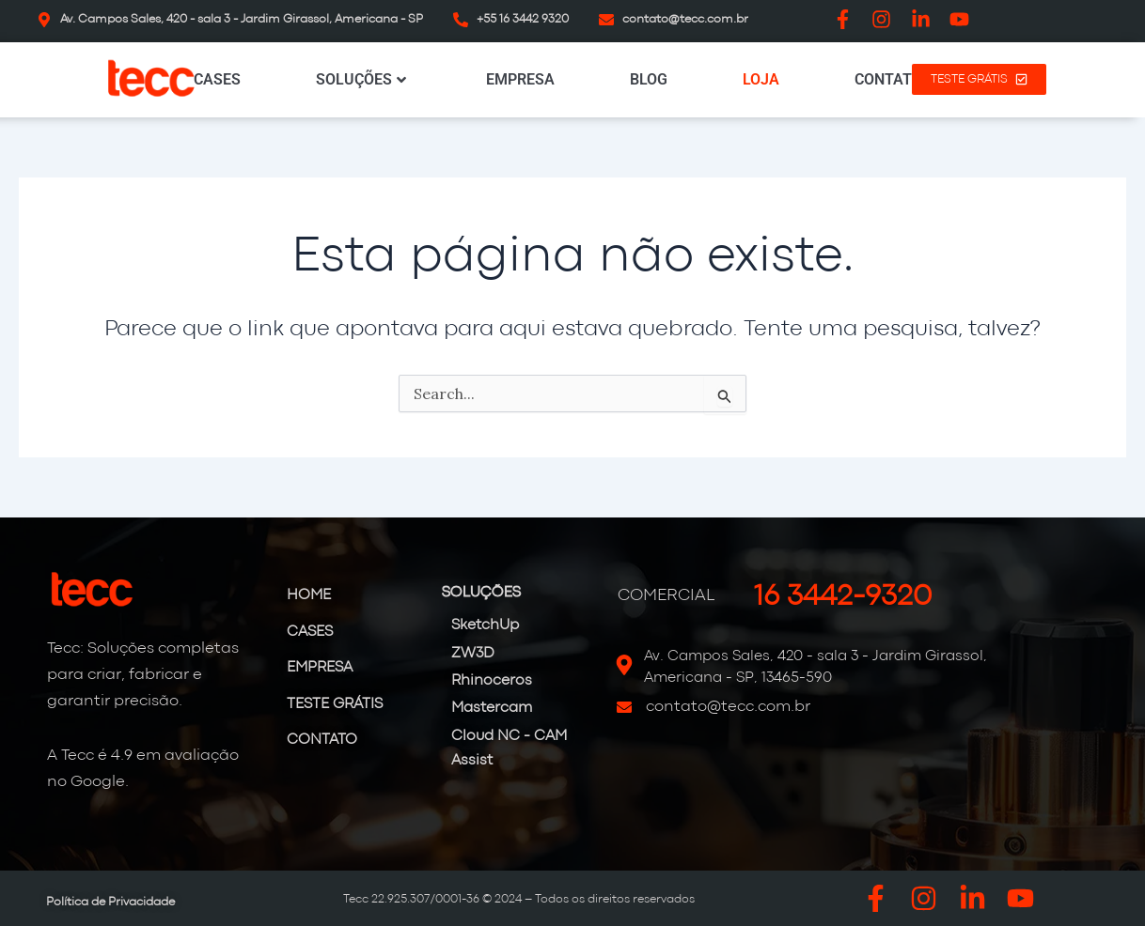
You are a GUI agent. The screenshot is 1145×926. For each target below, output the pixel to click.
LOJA (761, 79)
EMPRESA (520, 79)
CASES (217, 79)
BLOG (648, 79)
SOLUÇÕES (361, 79)
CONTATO (888, 79)
